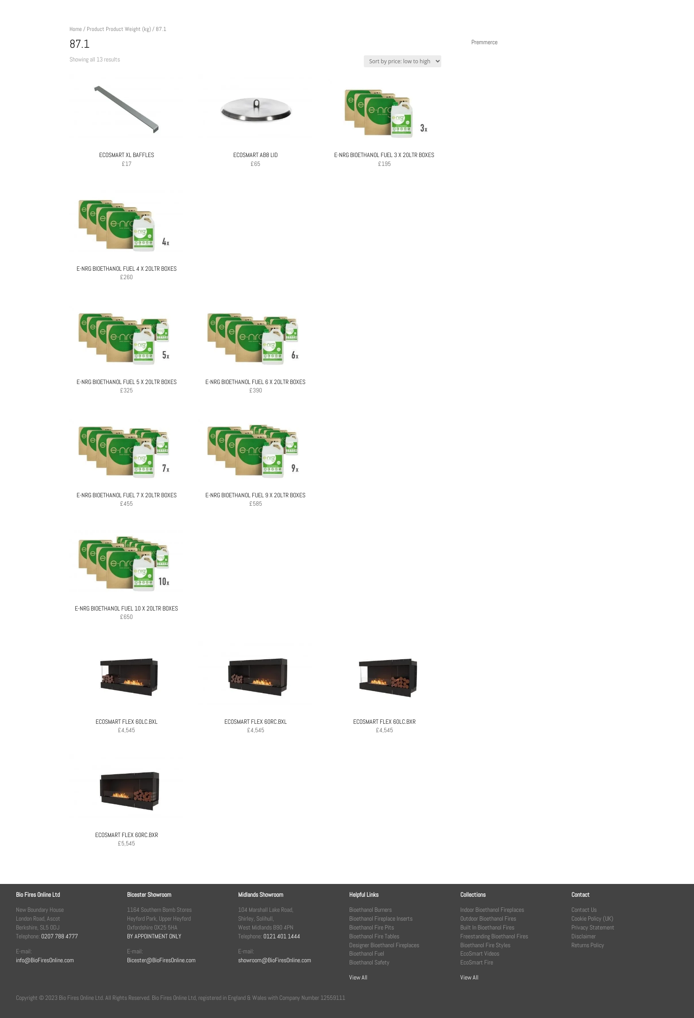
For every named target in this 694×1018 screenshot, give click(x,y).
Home (75, 29)
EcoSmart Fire (476, 962)
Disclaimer (583, 936)
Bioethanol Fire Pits (371, 927)
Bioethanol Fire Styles (485, 945)
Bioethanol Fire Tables (374, 936)
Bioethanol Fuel (366, 953)
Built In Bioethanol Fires (487, 927)
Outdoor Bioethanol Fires (488, 918)
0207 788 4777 (59, 936)
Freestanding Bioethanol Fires (494, 936)
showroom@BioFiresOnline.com (274, 960)
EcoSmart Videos (479, 953)
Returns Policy (587, 945)
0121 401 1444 (281, 936)
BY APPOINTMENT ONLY (154, 936)
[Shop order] (402, 61)
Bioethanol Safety (369, 962)
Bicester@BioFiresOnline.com (161, 960)
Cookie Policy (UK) (592, 918)
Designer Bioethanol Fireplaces (384, 945)
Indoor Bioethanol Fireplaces (492, 910)
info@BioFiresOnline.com (45, 960)
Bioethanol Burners (370, 910)
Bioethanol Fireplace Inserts (381, 918)
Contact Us (584, 910)
